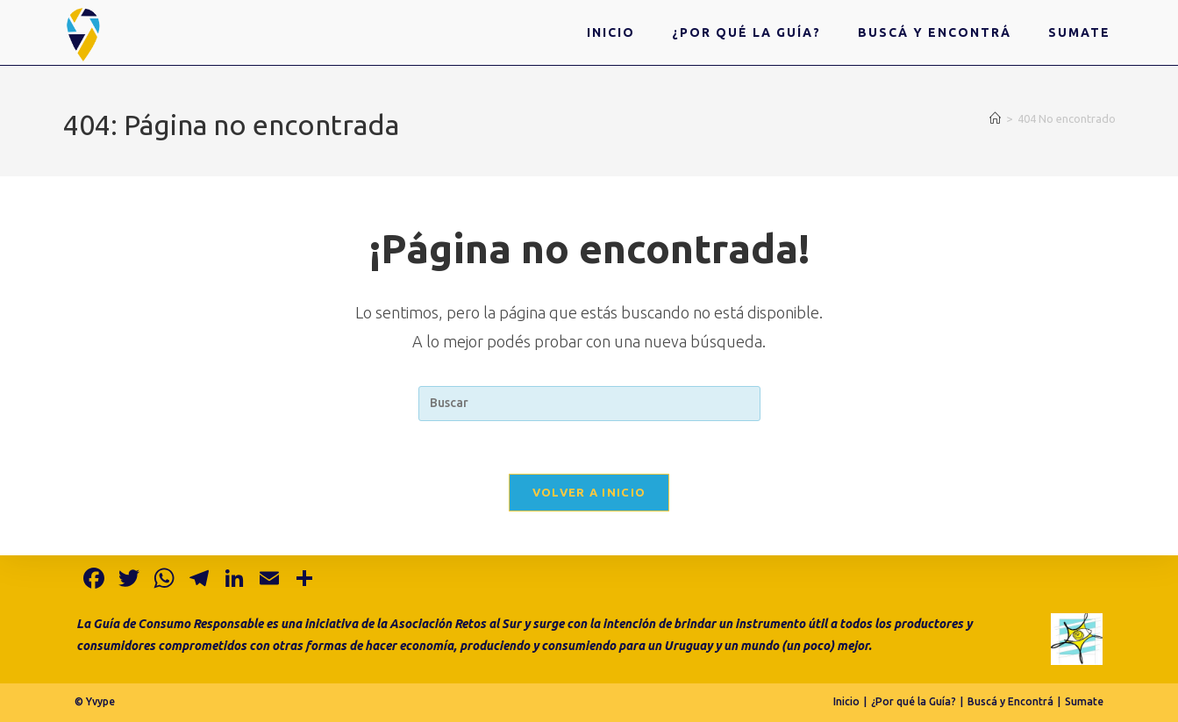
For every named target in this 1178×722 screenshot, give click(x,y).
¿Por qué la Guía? (913, 701)
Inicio (846, 701)
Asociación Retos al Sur (455, 624)
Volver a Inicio (589, 492)
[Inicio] (995, 118)
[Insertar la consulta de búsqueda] (589, 403)
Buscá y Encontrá (1010, 701)
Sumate (1084, 701)
